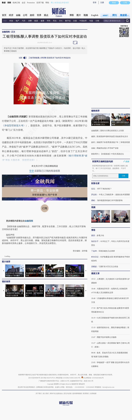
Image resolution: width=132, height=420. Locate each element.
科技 (11, 21)
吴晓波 (94, 267)
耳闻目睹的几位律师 (106, 251)
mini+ (105, 15)
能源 (36, 21)
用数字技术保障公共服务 (107, 337)
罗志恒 (94, 195)
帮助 (47, 3)
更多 (5, 21)
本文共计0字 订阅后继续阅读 (44, 166)
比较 (75, 21)
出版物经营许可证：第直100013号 (81, 381)
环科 (48, 21)
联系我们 (86, 393)
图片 (78, 15)
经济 (11, 15)
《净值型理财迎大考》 (14, 125)
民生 (55, 21)
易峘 (93, 200)
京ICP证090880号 (34, 378)
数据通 (124, 15)
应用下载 (40, 3)
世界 (39, 15)
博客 (71, 15)
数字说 (68, 21)
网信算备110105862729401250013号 (68, 378)
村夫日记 (94, 257)
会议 (23, 3)
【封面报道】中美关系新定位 (112, 154)
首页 (4, 15)
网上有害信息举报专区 (60, 3)
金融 (18, 15)
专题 (91, 21)
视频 (85, 15)
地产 (17, 21)
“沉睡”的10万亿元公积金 (108, 267)
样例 (127, 161)
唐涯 (93, 235)
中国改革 (83, 21)
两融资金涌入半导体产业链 (107, 148)
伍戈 (93, 189)
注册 (102, 2)
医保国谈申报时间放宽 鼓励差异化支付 (112, 136)
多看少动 (100, 235)
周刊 (114, 15)
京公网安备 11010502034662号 (92, 378)
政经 (32, 15)
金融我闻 (6, 32)
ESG (61, 21)
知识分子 (94, 241)
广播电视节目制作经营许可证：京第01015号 (54, 381)
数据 (4, 3)
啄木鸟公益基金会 (56, 393)
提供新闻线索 (77, 393)
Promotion (31, 3)
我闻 (9, 3)
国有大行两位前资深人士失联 (112, 131)
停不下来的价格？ (104, 189)
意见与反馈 (67, 393)
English (94, 15)
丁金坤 (94, 251)
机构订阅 (16, 3)
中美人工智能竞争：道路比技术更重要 (114, 195)
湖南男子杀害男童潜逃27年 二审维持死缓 (113, 142)
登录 (94, 2)
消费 (30, 21)
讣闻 (97, 21)
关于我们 (39, 393)
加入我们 (46, 393)
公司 (25, 15)
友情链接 (93, 393)
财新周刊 (94, 154)
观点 (46, 15)
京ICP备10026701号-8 (48, 378)
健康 (42, 21)
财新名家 (95, 183)
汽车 (23, 21)
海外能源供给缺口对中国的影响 (110, 200)
